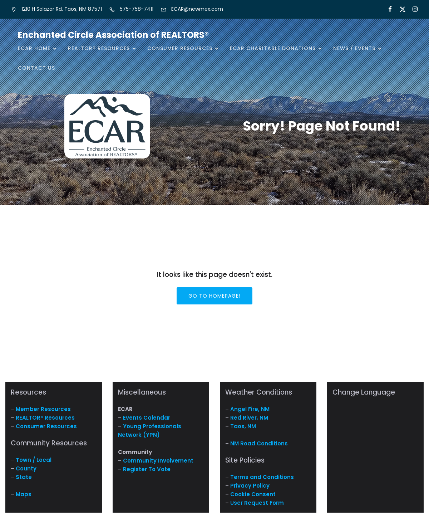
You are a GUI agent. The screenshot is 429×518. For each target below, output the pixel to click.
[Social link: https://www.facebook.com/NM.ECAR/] (387, 9)
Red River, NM (249, 417)
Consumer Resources (46, 426)
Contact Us (36, 68)
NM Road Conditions (259, 443)
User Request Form (257, 503)
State (24, 477)
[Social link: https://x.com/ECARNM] (399, 9)
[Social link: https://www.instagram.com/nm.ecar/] (412, 9)
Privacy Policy (250, 485)
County (26, 468)
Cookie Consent (253, 494)
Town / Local (33, 460)
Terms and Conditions (262, 477)
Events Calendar (146, 417)
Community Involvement (158, 460)
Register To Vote (147, 469)
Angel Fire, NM (250, 409)
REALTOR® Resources (45, 417)
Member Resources (43, 409)
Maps (23, 494)
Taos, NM (243, 426)
